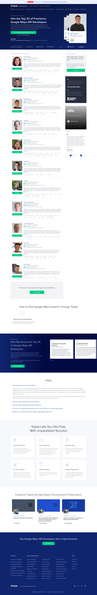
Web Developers (30, 566)
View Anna (17, 68)
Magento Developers (46, 576)
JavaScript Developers (46, 571)
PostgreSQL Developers (61, 561)
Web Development (50, 155)
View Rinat (17, 276)
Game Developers (45, 561)
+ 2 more (55, 71)
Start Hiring (37, 292)
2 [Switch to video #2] (71, 126)
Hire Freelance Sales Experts (17, 575)
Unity (46, 112)
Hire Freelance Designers (16, 561)
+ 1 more (53, 258)
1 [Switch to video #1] (67, 126)
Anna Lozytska (27, 56)
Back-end (23, 515)
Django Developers (31, 578)
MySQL (43, 155)
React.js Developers (60, 566)
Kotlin (25, 71)
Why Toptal (74, 559)
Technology (48, 515)
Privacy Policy (50, 592)
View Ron (17, 132)
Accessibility (62, 592)
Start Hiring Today (18, 366)
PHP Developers (59, 559)
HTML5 (29, 92)
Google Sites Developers (60, 9)
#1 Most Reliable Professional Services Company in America (55, 1)
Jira (49, 69)
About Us (47, 6)
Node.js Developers (46, 578)
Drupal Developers (46, 559)
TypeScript (54, 92)
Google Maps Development (29, 69)
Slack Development (44, 69)
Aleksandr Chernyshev (29, 202)
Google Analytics (43, 258)
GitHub (35, 217)
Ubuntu (40, 236)
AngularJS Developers (31, 576)
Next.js (32, 258)
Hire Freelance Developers (16, 559)
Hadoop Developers (46, 564)
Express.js (46, 91)
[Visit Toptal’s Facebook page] (81, 586)
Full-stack (37, 114)
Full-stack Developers (31, 559)
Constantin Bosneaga (28, 223)
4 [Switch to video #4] (79, 126)
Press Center (75, 564)
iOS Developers (45, 566)
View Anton (17, 152)
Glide (45, 71)
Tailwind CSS (27, 258)
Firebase (33, 71)
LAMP (49, 236)
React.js (51, 91)
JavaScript (56, 91)
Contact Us (74, 561)
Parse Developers (76, 9)
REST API (49, 71)
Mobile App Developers (32, 569)
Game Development (50, 217)
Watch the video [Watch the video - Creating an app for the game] (72, 121)
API (36, 153)
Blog (44, 6)
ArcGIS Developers (83, 9)
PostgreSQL (44, 92)
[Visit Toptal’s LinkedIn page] (74, 586)
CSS (25, 92)
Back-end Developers (36, 195)
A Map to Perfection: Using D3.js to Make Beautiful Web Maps (73, 518)
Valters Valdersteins (28, 78)
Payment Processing (56, 236)
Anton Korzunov (27, 140)
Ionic (41, 91)
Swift (49, 133)
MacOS (37, 215)
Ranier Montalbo (74, 33)
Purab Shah (26, 243)
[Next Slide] (81, 154)
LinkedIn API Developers (50, 9)
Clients (40, 6)
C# (49, 112)
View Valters (17, 90)
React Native (54, 112)
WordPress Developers (61, 578)
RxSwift (45, 133)
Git (55, 215)
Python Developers (60, 564)
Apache (45, 236)
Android (37, 69)
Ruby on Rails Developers (61, 569)
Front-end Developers (31, 561)
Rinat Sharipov (27, 264)
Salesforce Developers (61, 571)
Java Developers (45, 569)
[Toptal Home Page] (14, 586)
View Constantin (17, 235)
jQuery (49, 92)
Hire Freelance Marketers (16, 564)
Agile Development (37, 155)
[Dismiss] (85, 1)
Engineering (16, 515)
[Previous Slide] (71, 154)
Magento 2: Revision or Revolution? (23, 518)
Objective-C (54, 133)
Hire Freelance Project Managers (18, 570)
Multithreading (39, 71)
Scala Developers (60, 573)
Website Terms (56, 592)
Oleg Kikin (26, 181)
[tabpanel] (75, 142)
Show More (26, 67)
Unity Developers (60, 576)
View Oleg (17, 193)
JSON (59, 194)
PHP (47, 194)
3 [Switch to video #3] (75, 126)
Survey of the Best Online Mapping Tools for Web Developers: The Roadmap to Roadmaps (48, 519)
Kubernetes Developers (47, 573)
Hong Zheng (26, 161)
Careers (73, 566)
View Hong (17, 173)
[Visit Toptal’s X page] (78, 586)
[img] (76, 35)
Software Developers (31, 564)
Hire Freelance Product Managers (18, 573)
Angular (34, 92)
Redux (60, 153)
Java (29, 71)
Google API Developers (20, 9)
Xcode (40, 133)
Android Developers (68, 9)
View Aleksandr (17, 214)
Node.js (38, 92)
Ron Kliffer (26, 120)
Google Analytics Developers (30, 9)
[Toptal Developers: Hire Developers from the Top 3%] (19, 6)
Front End (42, 114)
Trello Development (56, 69)
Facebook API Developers (40, 9)
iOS (36, 133)
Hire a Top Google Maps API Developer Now (23, 32)
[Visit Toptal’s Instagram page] (85, 586)
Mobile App (41, 277)
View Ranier (17, 111)
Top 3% (31, 6)
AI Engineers (29, 571)
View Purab (17, 255)
